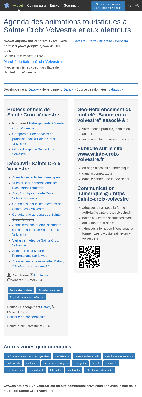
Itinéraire (105, 41)
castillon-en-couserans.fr (119, 356)
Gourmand (71, 5)
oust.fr (96, 363)
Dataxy (33, 89)
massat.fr (111, 363)
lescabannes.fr (14, 370)
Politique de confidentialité (26, 317)
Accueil (18, 5)
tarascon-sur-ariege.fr (56, 363)
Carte (92, 41)
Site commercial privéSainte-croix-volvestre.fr (108, 6)
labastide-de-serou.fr (87, 356)
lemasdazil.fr (36, 370)
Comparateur (36, 5)
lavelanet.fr (74, 370)
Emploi (55, 5)
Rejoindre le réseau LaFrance (27, 297)
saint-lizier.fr (62, 356)
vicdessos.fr (13, 363)
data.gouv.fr (117, 89)
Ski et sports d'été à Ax (99, 370)
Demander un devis (21, 290)
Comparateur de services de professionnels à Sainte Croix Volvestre (33, 139)
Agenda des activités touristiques (36, 177)
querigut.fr (80, 363)
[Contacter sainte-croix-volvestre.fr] (136, 5)
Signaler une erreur (49, 290)
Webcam (121, 41)
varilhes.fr (31, 363)
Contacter (41, 275)
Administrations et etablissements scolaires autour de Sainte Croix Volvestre (36, 230)
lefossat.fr (55, 370)
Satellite (79, 41)
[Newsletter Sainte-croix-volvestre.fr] (129, 5)
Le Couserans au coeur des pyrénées (27, 356)
